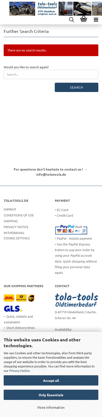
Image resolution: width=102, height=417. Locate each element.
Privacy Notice (19, 370)
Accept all (51, 380)
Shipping (11, 221)
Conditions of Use (19, 215)
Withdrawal (14, 233)
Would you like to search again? (26, 67)
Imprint (10, 209)
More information (51, 407)
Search (76, 87)
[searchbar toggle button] (71, 19)
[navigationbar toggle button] (96, 19)
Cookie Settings (17, 238)
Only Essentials (51, 395)
